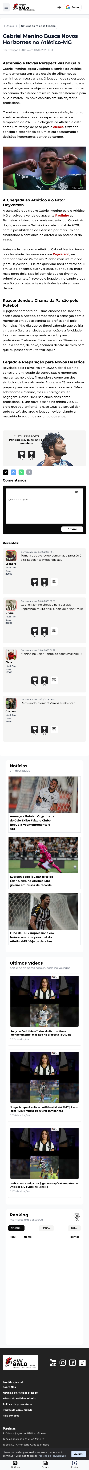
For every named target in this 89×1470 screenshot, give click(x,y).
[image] (76, 492)
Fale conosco (11, 1415)
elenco (58, 127)
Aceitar (78, 1454)
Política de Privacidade (52, 1455)
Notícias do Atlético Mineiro (20, 1392)
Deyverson (61, 254)
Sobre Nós (9, 1387)
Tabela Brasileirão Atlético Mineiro (23, 1438)
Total (74, 1228)
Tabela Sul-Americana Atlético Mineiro (26, 1444)
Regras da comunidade (18, 1409)
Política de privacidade (17, 1404)
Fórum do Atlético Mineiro (19, 1398)
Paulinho (62, 215)
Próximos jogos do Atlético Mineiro (24, 1433)
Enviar (72, 529)
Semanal (16, 1228)
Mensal (46, 1228)
